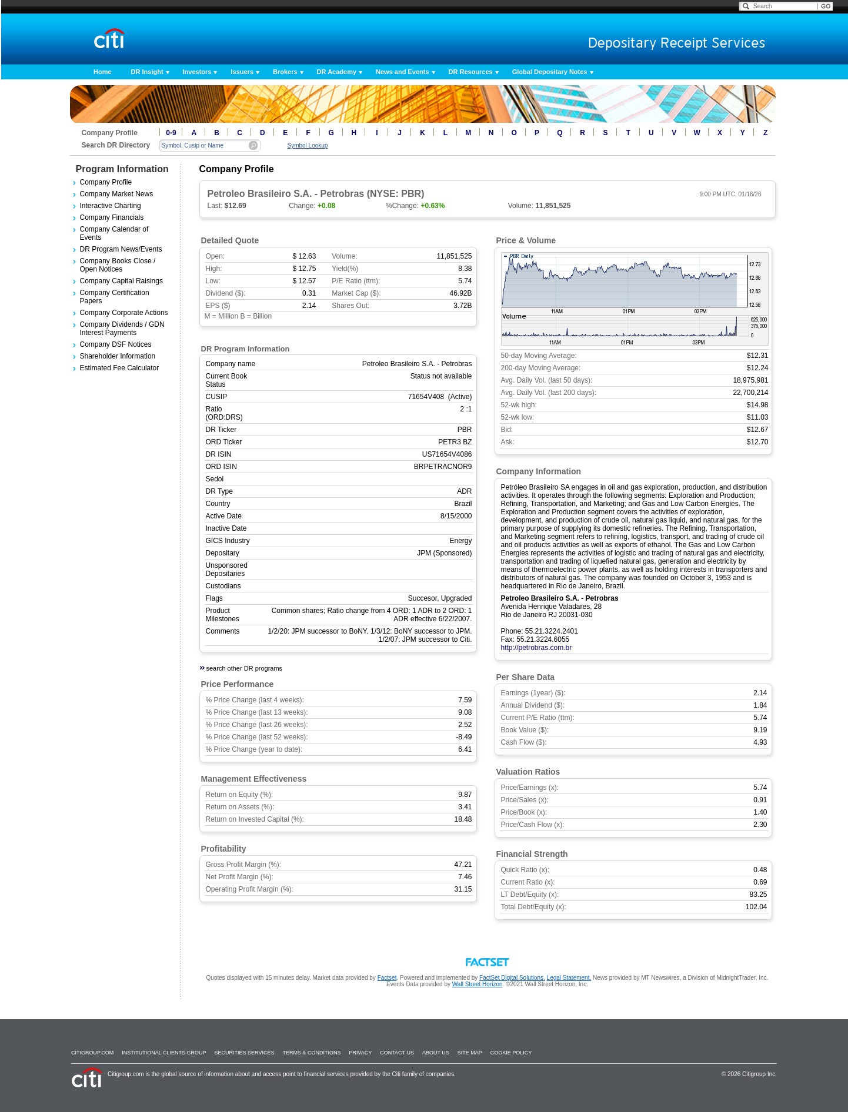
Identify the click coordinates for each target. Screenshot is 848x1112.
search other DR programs (244, 668)
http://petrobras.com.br (536, 648)
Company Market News (116, 194)
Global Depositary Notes (549, 71)
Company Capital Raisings (121, 281)
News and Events (402, 71)
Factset (387, 977)
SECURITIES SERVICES (245, 1053)
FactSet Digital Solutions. (512, 977)
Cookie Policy (511, 1053)
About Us (435, 1053)
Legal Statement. (569, 977)
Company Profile (106, 182)
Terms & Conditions (311, 1053)
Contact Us (397, 1053)
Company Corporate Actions (124, 313)
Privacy (360, 1053)
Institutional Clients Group (164, 1053)
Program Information (122, 169)
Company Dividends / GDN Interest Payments (122, 328)
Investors (197, 71)
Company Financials (112, 217)
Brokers (285, 71)
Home (103, 71)
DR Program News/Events (121, 249)
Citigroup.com (92, 1053)
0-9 (171, 133)
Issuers (242, 71)
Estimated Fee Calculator (119, 368)
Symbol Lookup (308, 145)
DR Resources (471, 71)
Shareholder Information (118, 356)
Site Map (470, 1053)
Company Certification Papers (114, 297)
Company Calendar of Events (114, 233)
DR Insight (147, 71)
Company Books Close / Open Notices (118, 265)
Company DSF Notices (116, 344)
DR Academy (336, 71)
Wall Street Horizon (477, 984)
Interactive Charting (110, 206)
